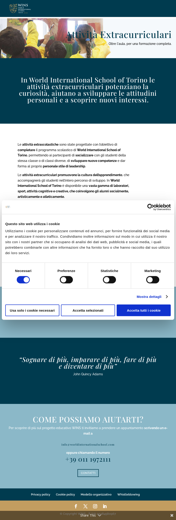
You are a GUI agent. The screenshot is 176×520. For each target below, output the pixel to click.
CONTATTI (88, 473)
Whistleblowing (128, 494)
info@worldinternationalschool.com (88, 444)
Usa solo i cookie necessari (32, 310)
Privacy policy (40, 494)
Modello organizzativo (96, 494)
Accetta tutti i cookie (144, 310)
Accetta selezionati (87, 310)
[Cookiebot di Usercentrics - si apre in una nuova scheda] (151, 207)
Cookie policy (65, 494)
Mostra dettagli (149, 296)
